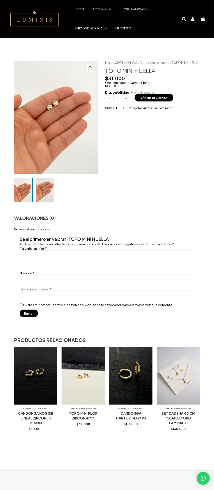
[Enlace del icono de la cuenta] (193, 19)
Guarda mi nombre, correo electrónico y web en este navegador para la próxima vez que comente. (98, 305)
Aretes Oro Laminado (155, 62)
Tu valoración (33, 248)
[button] (184, 19)
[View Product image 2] (45, 190)
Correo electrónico (36, 289)
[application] (113, 9)
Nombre (27, 273)
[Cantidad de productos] (117, 97)
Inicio (109, 62)
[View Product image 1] (23, 190)
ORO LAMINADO (126, 62)
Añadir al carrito (154, 98)
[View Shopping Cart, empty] (203, 19)
